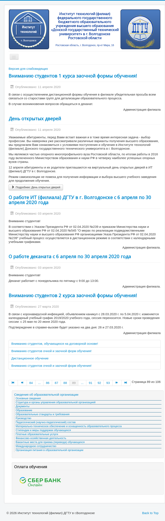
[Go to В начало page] (13, 383)
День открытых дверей (35, 118)
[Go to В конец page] (126, 383)
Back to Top (150, 513)
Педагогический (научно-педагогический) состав (46, 422)
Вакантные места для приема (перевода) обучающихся (50, 442)
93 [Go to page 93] (108, 383)
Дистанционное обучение (29, 358)
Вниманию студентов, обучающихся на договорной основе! (54, 343)
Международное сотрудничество (36, 446)
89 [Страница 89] (74, 383)
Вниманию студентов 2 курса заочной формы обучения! (73, 295)
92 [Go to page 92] (99, 383)
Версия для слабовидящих (28, 68)
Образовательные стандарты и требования (42, 414)
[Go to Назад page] (22, 383)
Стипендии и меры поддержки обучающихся (43, 430)
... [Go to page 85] (39, 383)
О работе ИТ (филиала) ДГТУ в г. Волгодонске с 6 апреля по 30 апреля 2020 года (80, 199)
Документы (22, 406)
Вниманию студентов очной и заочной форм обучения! (51, 351)
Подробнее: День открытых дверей (35, 187)
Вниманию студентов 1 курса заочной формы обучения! (73, 76)
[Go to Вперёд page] (117, 383)
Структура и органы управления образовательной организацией (55, 402)
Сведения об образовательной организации (46, 394)
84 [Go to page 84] (31, 383)
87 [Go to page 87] (56, 383)
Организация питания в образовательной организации (49, 450)
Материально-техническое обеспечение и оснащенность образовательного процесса (69, 426)
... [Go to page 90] (82, 383)
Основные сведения (28, 398)
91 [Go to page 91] (90, 383)
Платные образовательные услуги (37, 434)
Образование (24, 410)
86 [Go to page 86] (48, 383)
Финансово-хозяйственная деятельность (41, 438)
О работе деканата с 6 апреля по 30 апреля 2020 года (70, 256)
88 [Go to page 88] (65, 383)
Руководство (23, 418)
